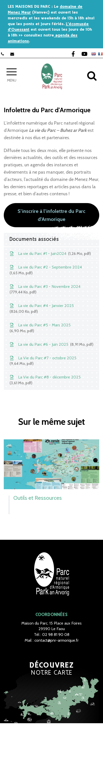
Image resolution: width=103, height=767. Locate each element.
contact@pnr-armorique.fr (56, 640)
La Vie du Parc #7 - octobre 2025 (42, 361)
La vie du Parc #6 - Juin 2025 (51, 344)
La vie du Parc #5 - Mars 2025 (40, 328)
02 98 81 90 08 (55, 634)
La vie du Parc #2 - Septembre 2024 (45, 270)
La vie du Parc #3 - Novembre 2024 (44, 289)
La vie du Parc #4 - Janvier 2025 (41, 308)
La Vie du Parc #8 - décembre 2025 (45, 380)
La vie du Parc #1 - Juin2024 (50, 253)
